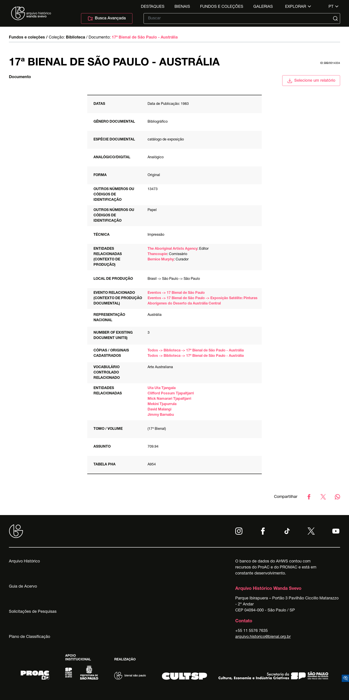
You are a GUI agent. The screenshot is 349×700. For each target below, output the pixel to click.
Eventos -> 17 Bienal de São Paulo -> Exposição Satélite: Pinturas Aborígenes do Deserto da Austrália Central (203, 301)
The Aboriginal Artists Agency (172, 249)
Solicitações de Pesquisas (33, 612)
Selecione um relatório (311, 80)
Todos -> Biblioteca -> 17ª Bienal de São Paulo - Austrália (196, 351)
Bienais (182, 7)
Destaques (152, 7)
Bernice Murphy (161, 260)
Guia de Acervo (23, 587)
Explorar (295, 7)
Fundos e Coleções (221, 7)
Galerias (263, 7)
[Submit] (336, 18)
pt (331, 7)
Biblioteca (75, 38)
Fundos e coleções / (28, 38)
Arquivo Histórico (24, 562)
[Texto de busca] (239, 18)
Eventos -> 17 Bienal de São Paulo (176, 293)
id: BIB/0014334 (330, 63)
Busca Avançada (107, 18)
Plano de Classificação (29, 637)
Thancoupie (157, 254)
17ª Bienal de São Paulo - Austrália (145, 38)
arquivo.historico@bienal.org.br (263, 637)
